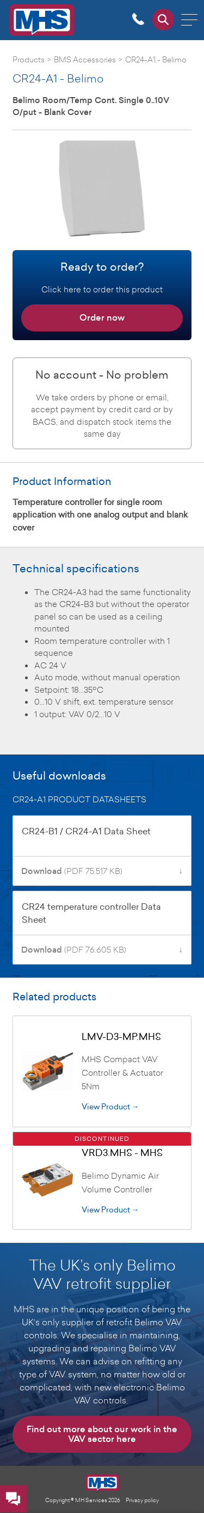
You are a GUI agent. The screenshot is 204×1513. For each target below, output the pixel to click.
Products (29, 59)
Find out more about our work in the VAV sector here (102, 1434)
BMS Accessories (85, 59)
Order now (102, 317)
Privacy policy (142, 1500)
